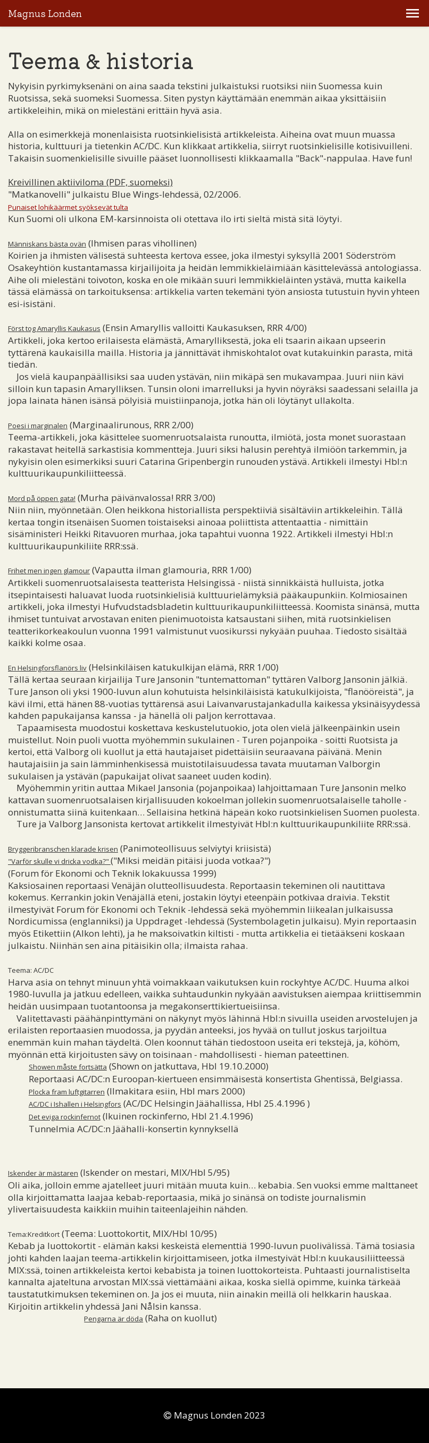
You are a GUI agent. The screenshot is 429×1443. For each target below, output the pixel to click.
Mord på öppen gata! (41, 498)
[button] (412, 13)
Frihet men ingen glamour (49, 570)
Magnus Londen (45, 13)
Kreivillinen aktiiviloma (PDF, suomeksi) (90, 182)
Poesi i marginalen (38, 425)
